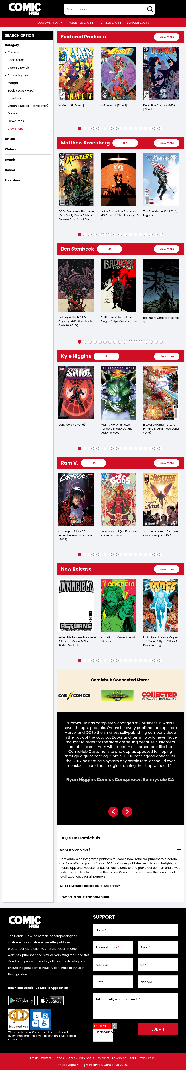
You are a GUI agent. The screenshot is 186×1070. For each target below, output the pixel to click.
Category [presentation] (12, 45)
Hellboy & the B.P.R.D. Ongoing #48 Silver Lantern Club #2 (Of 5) (77, 321)
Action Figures (18, 75)
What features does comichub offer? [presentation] (89, 886)
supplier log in (138, 23)
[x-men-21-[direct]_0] (76, 73)
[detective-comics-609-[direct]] (161, 73)
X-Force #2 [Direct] (114, 105)
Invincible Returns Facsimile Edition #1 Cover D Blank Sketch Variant (77, 641)
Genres (71, 1058)
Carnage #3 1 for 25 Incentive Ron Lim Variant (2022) (75, 535)
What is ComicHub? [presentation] (74, 849)
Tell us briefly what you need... (118, 999)
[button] (79, 128)
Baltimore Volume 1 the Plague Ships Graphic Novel (119, 319)
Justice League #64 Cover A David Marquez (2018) (162, 533)
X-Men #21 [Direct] (71, 105)
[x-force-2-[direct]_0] (118, 73)
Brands (59, 1058)
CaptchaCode (105, 1032)
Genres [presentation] (10, 170)
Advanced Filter (123, 1058)
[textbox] (109, 9)
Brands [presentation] (10, 160)
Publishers (86, 1058)
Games (13, 113)
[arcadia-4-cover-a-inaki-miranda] (118, 605)
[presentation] (166, 37)
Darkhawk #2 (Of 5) (71, 424)
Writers (46, 1058)
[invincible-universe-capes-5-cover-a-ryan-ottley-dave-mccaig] (161, 605)
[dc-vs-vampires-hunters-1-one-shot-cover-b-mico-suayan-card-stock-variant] (76, 179)
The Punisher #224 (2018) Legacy (160, 213)
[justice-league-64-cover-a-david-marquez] (161, 499)
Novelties (14, 98)
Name (101, 930)
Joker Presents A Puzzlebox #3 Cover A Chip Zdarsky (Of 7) (120, 215)
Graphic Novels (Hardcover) (28, 106)
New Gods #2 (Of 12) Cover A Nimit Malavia (119, 533)
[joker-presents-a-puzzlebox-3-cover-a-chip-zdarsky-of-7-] (118, 179)
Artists (34, 1058)
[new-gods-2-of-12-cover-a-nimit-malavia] (118, 499)
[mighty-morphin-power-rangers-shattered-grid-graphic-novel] (118, 393)
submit (158, 1029)
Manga (13, 83)
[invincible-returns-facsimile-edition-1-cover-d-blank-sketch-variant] (76, 605)
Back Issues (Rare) (21, 90)
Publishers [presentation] (13, 180)
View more (15, 129)
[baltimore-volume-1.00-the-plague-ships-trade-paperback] (118, 285)
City (143, 965)
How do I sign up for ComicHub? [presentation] (84, 897)
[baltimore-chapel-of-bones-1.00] (161, 286)
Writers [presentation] (10, 149)
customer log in (50, 23)
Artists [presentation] (10, 139)
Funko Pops (16, 121)
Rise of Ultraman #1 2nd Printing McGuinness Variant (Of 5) (162, 428)
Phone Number (107, 947)
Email (145, 947)
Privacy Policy (146, 1058)
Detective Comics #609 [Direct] (159, 107)
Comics (13, 52)
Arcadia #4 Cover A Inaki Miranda (118, 639)
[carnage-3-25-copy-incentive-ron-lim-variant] (76, 499)
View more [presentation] (166, 37)
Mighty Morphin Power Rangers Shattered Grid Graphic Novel (117, 428)
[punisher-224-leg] (161, 179)
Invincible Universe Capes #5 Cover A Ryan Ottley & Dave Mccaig (160, 641)
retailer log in (110, 23)
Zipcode (146, 982)
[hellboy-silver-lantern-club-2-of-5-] (76, 285)
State (99, 982)
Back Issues (16, 60)
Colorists (103, 1058)
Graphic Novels (19, 67)
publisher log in (80, 23)
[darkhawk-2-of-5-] (76, 393)
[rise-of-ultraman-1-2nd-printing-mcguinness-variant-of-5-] (161, 393)
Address (102, 965)
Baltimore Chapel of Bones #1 (161, 320)
